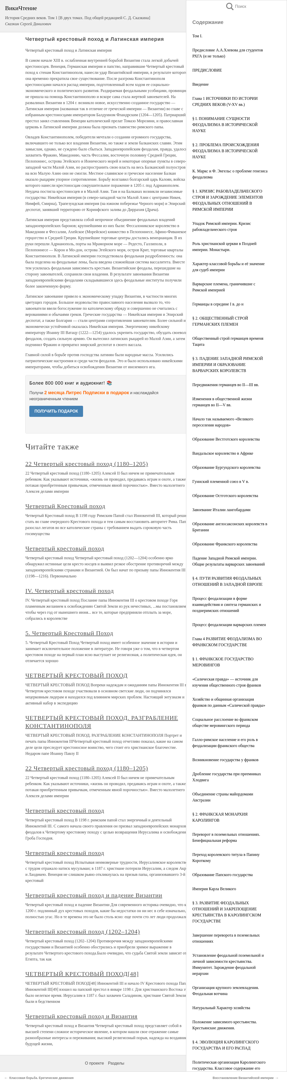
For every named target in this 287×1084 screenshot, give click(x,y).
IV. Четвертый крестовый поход (69, 590)
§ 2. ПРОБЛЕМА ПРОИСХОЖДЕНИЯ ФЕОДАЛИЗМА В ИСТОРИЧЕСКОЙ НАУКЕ (225, 151)
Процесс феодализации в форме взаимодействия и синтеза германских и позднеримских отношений (226, 604)
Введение (200, 84)
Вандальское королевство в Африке (222, 453)
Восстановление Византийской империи (243, 1078)
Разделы (116, 1063)
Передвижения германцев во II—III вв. (225, 385)
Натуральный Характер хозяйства (221, 1008)
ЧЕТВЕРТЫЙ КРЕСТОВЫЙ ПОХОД (76, 675)
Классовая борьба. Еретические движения (41, 1078)
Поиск (236, 6)
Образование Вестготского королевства (226, 439)
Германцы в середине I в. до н (218, 304)
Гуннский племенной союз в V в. (220, 481)
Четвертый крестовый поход (64, 548)
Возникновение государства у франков (225, 760)
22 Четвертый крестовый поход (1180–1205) (86, 463)
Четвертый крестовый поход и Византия (81, 1016)
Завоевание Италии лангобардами (221, 510)
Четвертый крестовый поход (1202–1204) (82, 931)
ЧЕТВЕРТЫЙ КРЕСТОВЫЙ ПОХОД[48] (82, 974)
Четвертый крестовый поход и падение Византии (93, 895)
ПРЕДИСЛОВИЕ (207, 70)
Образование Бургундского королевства (226, 467)
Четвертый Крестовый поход (65, 506)
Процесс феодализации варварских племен (229, 625)
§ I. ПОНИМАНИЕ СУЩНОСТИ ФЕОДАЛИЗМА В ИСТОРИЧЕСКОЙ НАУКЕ (225, 124)
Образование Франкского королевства (224, 544)
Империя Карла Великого (214, 889)
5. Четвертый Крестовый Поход (69, 633)
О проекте (94, 1063)
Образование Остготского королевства (225, 495)
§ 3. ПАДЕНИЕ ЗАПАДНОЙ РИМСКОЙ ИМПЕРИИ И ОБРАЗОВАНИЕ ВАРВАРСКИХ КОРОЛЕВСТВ (227, 364)
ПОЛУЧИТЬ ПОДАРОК (56, 411)
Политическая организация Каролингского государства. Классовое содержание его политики (229, 1068)
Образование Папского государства (222, 875)
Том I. (197, 36)
